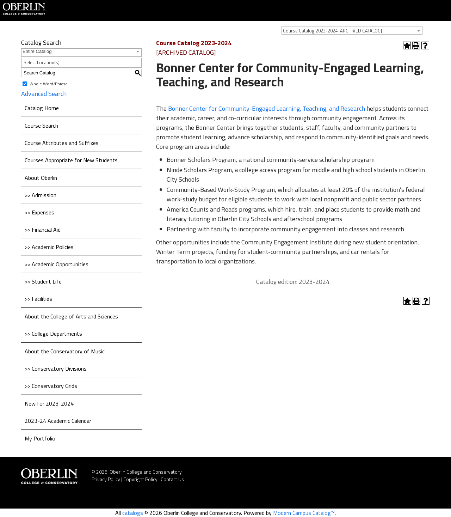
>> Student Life (43, 281)
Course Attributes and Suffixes (62, 143)
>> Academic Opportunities (56, 264)
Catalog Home (42, 108)
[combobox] (352, 30)
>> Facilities (38, 298)
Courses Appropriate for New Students (71, 160)
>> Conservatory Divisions (56, 368)
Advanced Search (44, 93)
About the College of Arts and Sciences (71, 316)
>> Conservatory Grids (51, 386)
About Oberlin (41, 178)
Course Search (41, 125)
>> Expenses (39, 212)
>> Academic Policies (49, 247)
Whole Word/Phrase (49, 83)
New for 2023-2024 (49, 403)
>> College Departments (53, 333)
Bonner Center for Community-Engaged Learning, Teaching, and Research (266, 108)
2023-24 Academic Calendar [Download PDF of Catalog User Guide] (58, 420)
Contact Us (172, 479)
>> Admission (40, 195)
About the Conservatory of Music (65, 351)
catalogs (132, 513)
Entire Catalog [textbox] (37, 51)
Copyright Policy (140, 479)
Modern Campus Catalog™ (304, 513)
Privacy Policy (106, 479)
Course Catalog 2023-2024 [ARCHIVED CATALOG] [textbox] (332, 30)
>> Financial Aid (43, 229)
